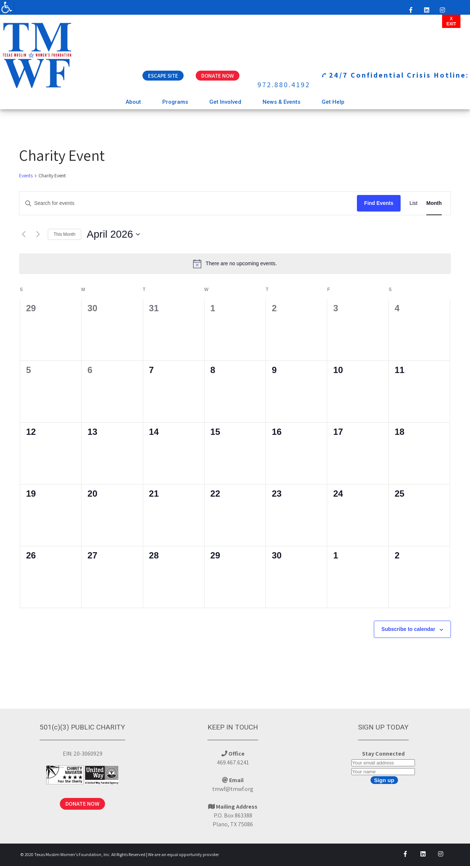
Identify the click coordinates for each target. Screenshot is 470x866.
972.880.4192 (283, 84)
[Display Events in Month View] (434, 203)
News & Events (281, 102)
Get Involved (225, 102)
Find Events (378, 203)
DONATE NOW (82, 804)
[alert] (235, 263)
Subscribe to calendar (408, 629)
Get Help (333, 102)
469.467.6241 (233, 762)
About (133, 102)
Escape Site (163, 75)
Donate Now (217, 75)
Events (26, 175)
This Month (64, 234)
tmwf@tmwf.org (232, 789)
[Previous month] (23, 234)
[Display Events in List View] (413, 203)
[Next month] (37, 234)
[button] (6, 7)
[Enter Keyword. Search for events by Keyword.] (188, 203)
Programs (175, 102)
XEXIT (451, 21)
